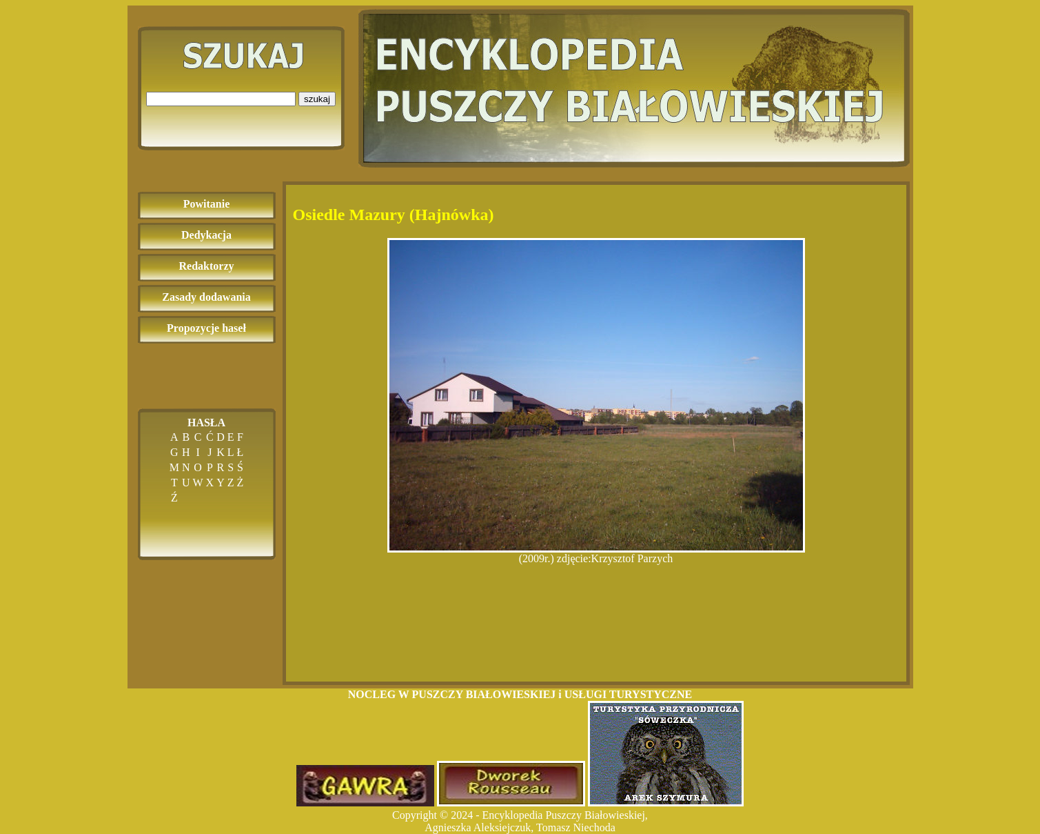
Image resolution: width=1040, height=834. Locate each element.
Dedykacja (206, 235)
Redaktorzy (206, 266)
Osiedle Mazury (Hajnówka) (393, 215)
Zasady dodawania (206, 297)
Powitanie (206, 204)
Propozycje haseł (206, 328)
